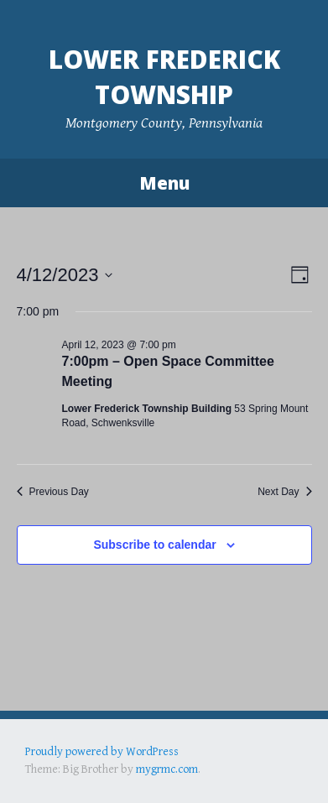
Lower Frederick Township (164, 77)
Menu (164, 183)
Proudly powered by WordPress (102, 752)
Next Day (284, 492)
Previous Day (53, 492)
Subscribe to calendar (154, 544)
